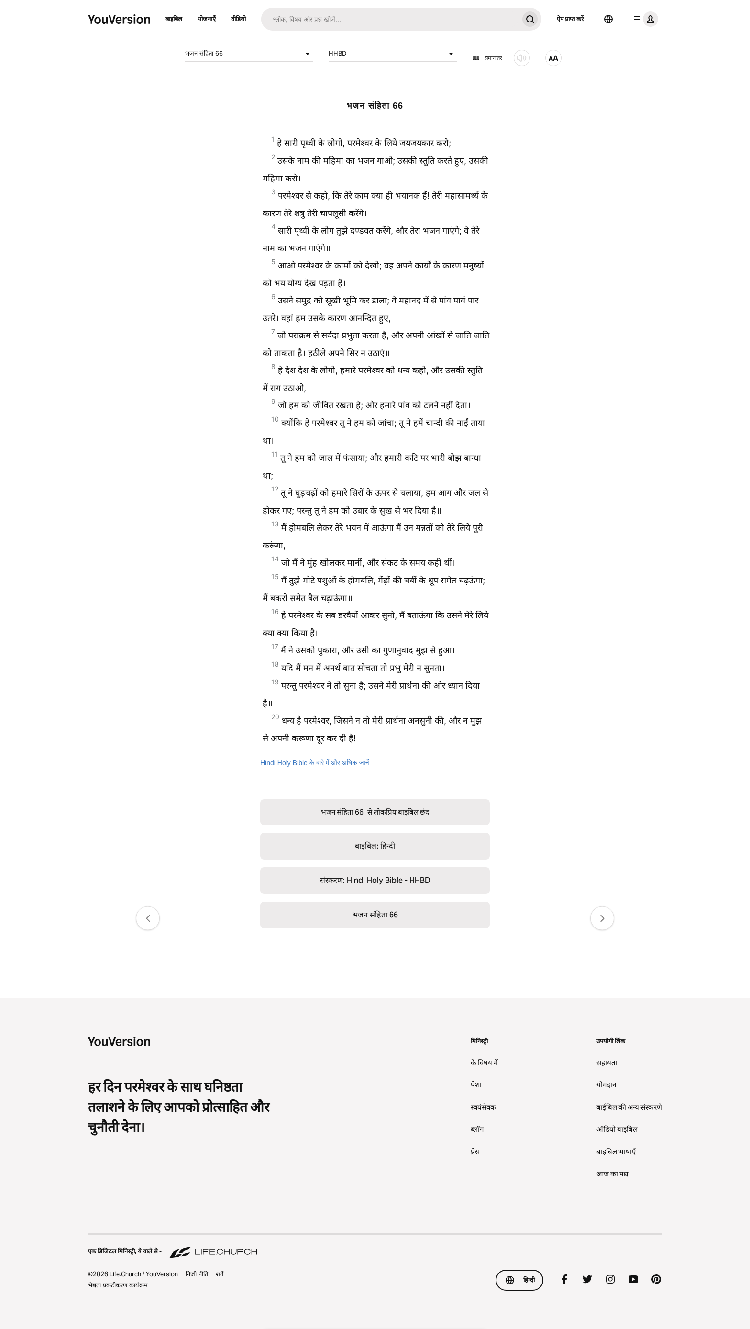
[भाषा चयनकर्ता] (608, 19)
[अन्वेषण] (389, 19)
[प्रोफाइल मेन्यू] (644, 19)
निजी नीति (197, 1274)
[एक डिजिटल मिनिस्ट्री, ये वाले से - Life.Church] (375, 1246)
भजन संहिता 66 (249, 53)
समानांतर (487, 58)
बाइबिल (173, 18)
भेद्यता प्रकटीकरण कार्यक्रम (118, 1285)
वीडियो (238, 18)
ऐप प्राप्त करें (570, 18)
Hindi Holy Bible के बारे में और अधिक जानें (314, 763)
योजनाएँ (207, 18)
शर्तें (219, 1274)
